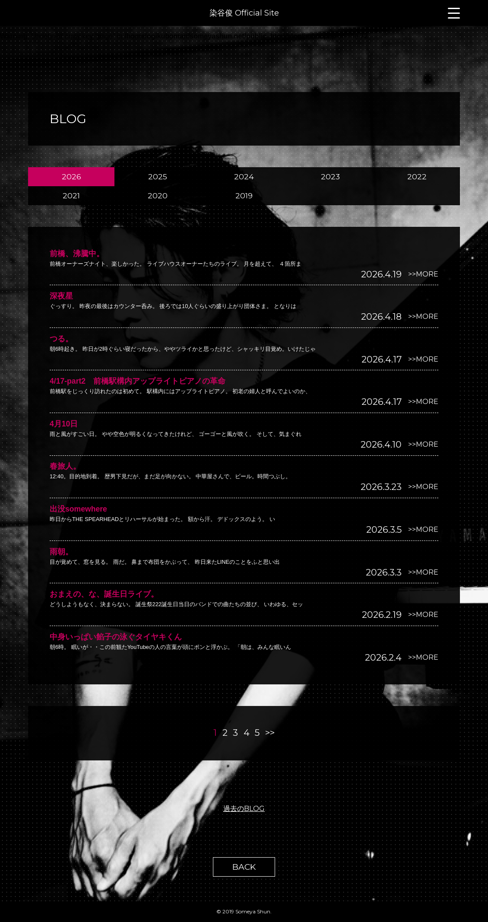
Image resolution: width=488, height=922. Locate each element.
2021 (71, 195)
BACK (244, 867)
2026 (71, 176)
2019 (244, 195)
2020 (158, 195)
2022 (417, 176)
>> (270, 732)
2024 (244, 176)
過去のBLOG (244, 808)
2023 (330, 176)
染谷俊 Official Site (244, 13)
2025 (157, 176)
